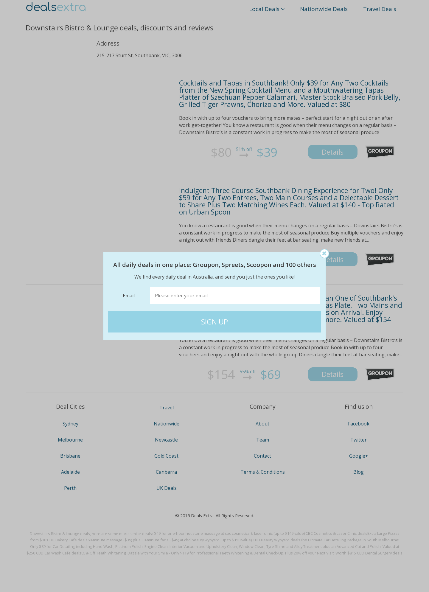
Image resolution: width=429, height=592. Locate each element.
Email (129, 295)
